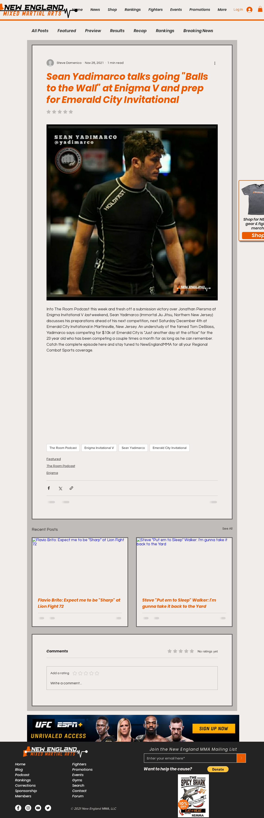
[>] (241, 758)
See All (227, 528)
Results (117, 30)
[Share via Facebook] (49, 488)
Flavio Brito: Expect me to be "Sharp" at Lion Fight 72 (79, 603)
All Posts (40, 30)
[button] (260, 9)
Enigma (52, 473)
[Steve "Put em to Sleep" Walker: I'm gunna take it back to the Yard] (184, 564)
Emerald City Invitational (169, 448)
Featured (67, 30)
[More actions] (215, 63)
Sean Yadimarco (133, 448)
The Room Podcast (63, 448)
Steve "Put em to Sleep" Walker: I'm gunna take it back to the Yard (179, 603)
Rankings (165, 30)
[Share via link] (71, 488)
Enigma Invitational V (99, 448)
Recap (140, 30)
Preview (93, 30)
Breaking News (198, 30)
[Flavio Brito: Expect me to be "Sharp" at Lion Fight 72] (79, 564)
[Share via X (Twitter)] (60, 488)
